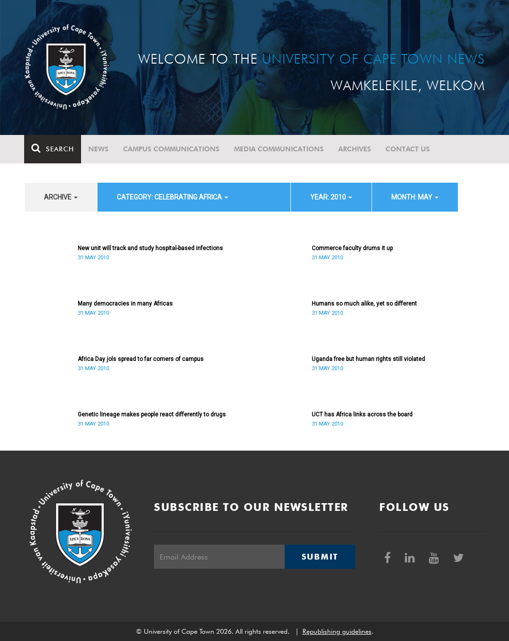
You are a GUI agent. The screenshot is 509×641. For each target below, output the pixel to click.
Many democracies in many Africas (125, 303)
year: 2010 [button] (331, 197)
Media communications (279, 149)
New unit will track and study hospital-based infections (150, 248)
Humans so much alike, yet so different (364, 303)
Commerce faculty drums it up (352, 248)
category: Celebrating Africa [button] (172, 197)
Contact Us (408, 149)
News (99, 149)
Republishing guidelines (337, 631)
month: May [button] (415, 197)
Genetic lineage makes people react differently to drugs (152, 414)
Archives (355, 149)
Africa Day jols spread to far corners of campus (141, 359)
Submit (320, 556)
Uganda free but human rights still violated (368, 359)
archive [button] (61, 197)
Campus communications (172, 149)
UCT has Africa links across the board (362, 414)
